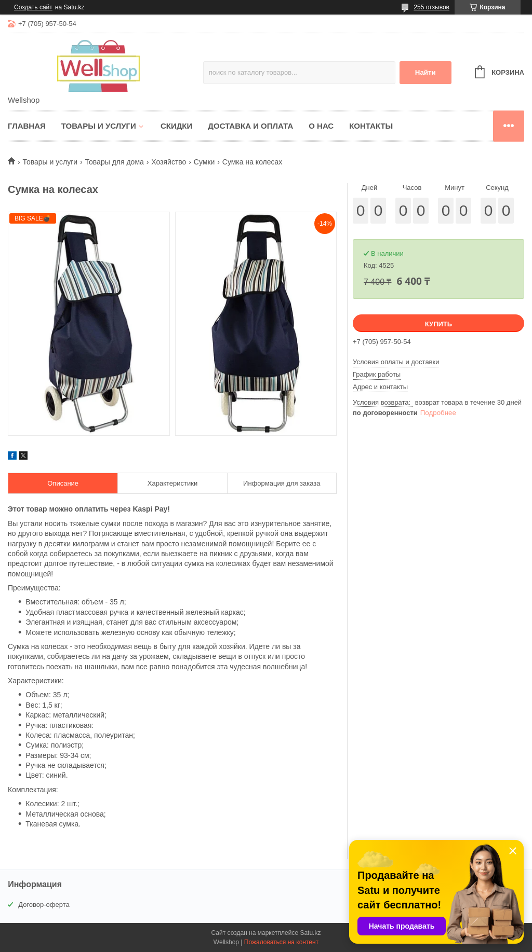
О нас (321, 126)
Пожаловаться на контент (281, 942)
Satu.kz (310, 932)
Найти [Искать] (425, 72)
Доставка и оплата (250, 126)
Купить (438, 324)
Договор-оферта (44, 904)
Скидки (176, 126)
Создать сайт (33, 7)
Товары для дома (114, 162)
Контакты (371, 126)
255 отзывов (431, 7)
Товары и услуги (98, 126)
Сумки (204, 162)
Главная (27, 126)
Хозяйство (168, 162)
